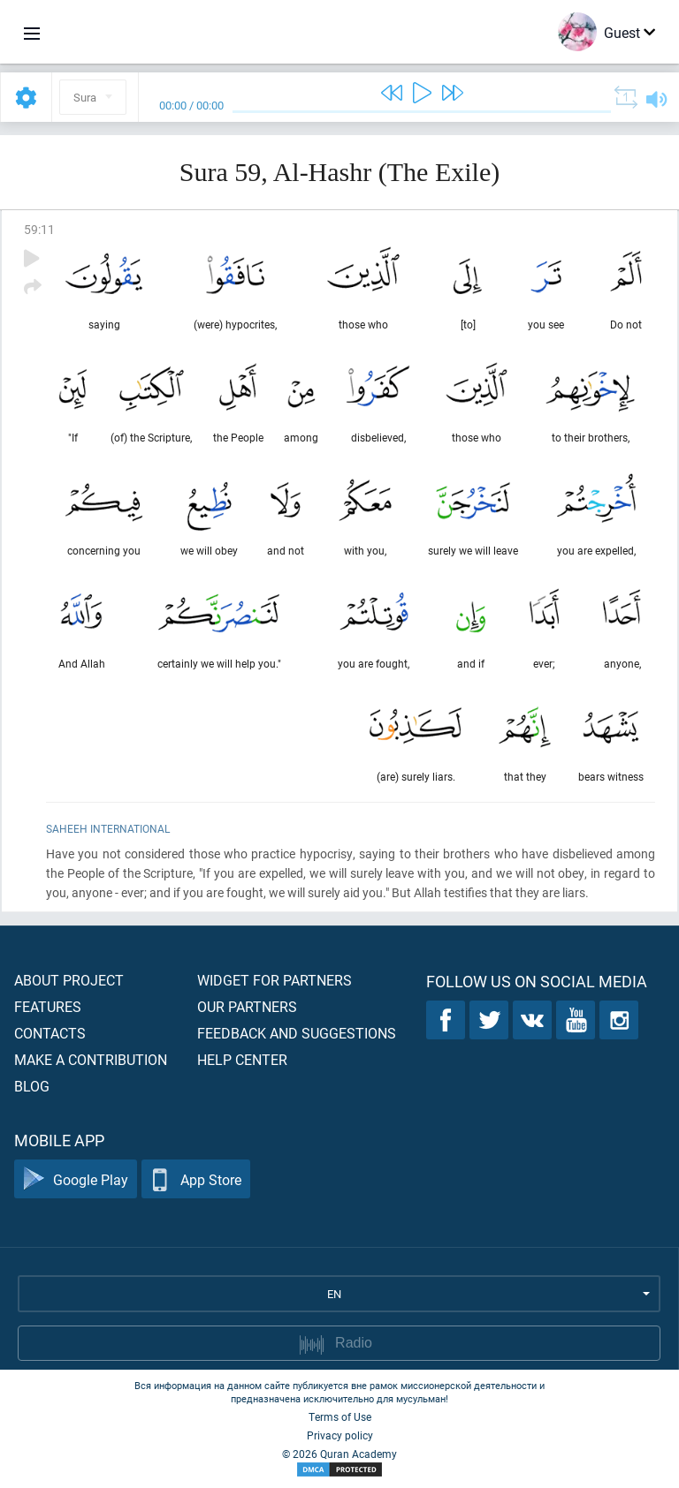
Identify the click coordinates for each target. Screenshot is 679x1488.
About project (69, 980)
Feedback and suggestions (296, 1032)
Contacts (50, 1032)
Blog (32, 1085)
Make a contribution (90, 1059)
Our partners (247, 1006)
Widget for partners (274, 980)
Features (47, 1006)
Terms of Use (340, 1416)
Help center (242, 1059)
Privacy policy (340, 1435)
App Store (195, 1179)
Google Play (75, 1179)
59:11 (39, 229)
